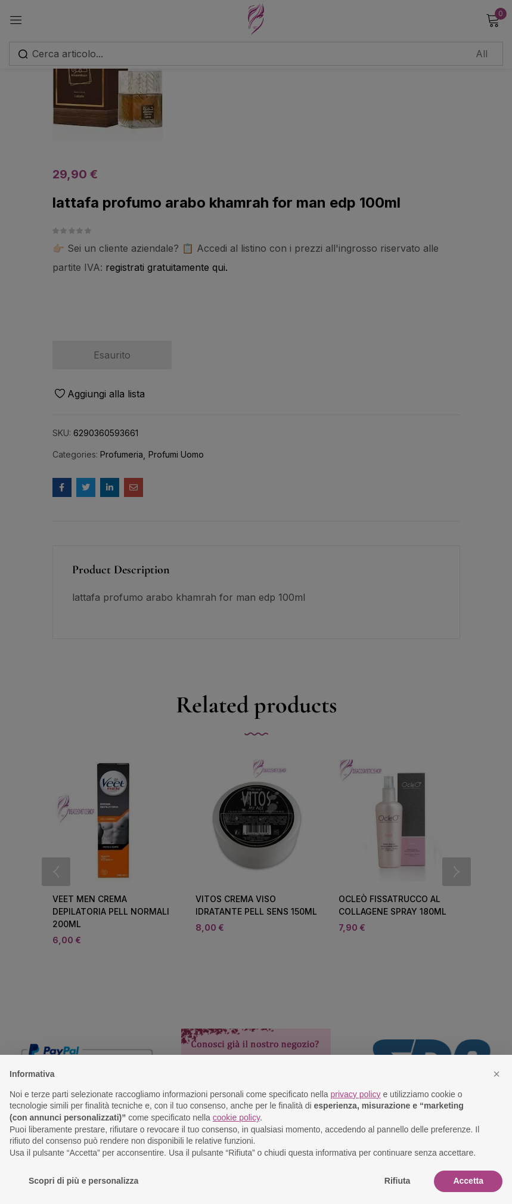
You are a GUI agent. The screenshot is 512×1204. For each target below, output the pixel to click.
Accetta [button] (468, 1181)
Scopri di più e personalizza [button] (83, 1181)
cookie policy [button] (236, 1117)
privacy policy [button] (356, 1094)
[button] (496, 1073)
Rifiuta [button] (397, 1181)
